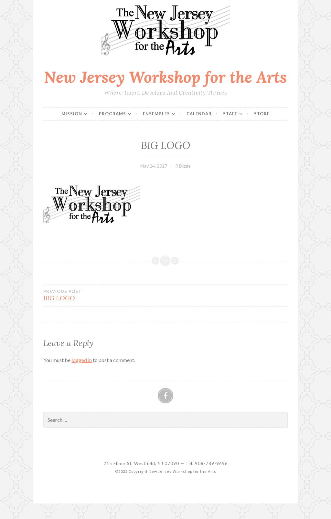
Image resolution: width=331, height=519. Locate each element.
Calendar (199, 113)
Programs (112, 113)
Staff (230, 113)
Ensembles (156, 113)
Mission (71, 113)
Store (262, 113)
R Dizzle (183, 166)
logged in (81, 360)
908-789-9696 (211, 463)
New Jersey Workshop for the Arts (165, 77)
